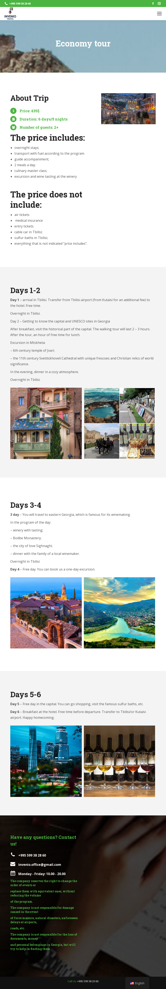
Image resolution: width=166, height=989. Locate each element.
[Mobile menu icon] (159, 13)
